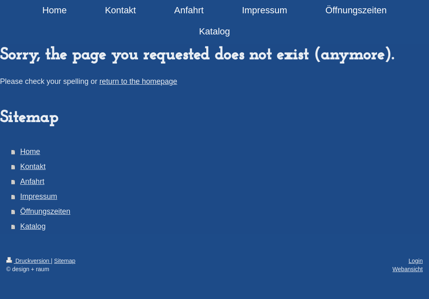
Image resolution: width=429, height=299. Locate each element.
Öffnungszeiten (45, 211)
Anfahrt (32, 181)
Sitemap (64, 260)
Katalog (33, 226)
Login (416, 260)
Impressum (38, 196)
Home (30, 151)
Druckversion (28, 260)
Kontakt (33, 166)
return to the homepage (138, 81)
